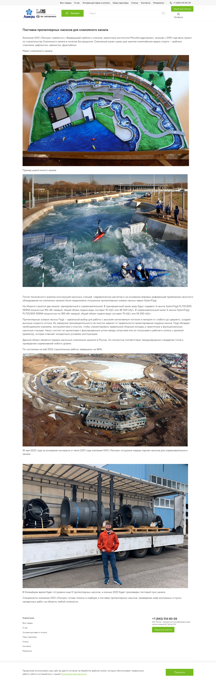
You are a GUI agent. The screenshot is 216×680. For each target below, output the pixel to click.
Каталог (72, 13)
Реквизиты (158, 2)
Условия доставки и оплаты (96, 2)
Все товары (65, 2)
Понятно (179, 672)
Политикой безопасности (74, 674)
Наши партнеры (121, 2)
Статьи (134, 2)
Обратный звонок (182, 8)
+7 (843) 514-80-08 (180, 2)
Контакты (145, 2)
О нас (77, 2)
